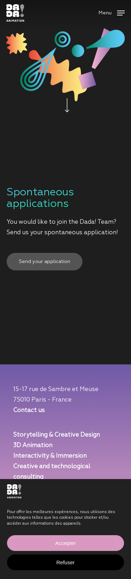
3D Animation (32, 446)
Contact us (29, 410)
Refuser (65, 562)
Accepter (65, 543)
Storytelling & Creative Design (56, 435)
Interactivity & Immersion (50, 456)
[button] (112, 12)
